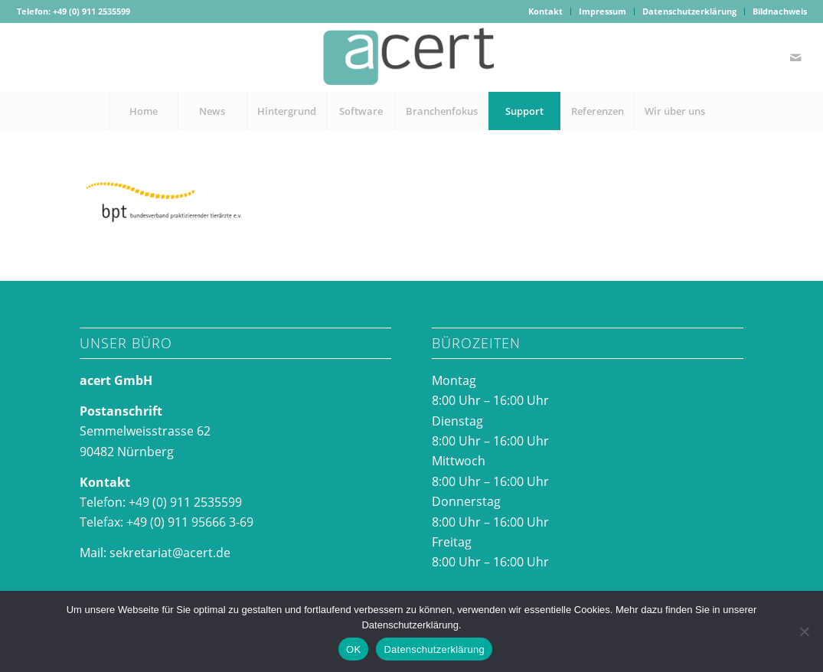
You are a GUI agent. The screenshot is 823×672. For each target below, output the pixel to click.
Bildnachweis (780, 11)
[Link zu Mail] (795, 57)
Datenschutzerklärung (689, 11)
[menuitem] (546, 11)
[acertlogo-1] (412, 57)
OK (353, 649)
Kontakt (545, 11)
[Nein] (804, 631)
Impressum (602, 11)
